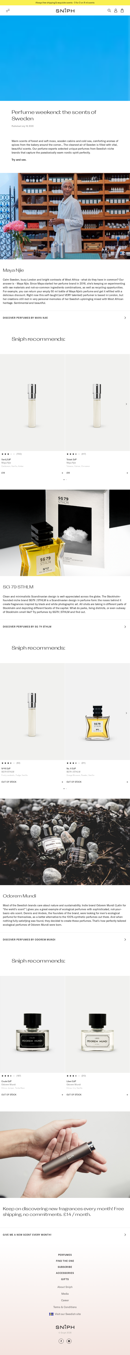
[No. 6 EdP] (97, 711)
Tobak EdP (72, 459)
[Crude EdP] (32, 1024)
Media (65, 1293)
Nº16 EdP (5, 768)
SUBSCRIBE (65, 1267)
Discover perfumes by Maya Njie (65, 318)
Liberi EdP (71, 1081)
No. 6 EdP (71, 768)
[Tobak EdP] (97, 402)
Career (65, 1300)
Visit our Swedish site (65, 1314)
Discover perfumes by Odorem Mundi (65, 939)
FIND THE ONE (65, 1260)
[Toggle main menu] (8, 10)
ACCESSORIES (65, 1273)
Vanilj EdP (6, 459)
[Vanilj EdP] (32, 402)
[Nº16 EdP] (32, 711)
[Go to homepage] (65, 1327)
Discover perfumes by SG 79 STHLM (65, 627)
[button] (65, 10)
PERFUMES (65, 1254)
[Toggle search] (109, 10)
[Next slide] (126, 404)
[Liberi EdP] (97, 1024)
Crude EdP (6, 1081)
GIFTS (65, 1279)
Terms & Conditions (65, 1307)
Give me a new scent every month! (65, 1235)
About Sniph (64, 1287)
